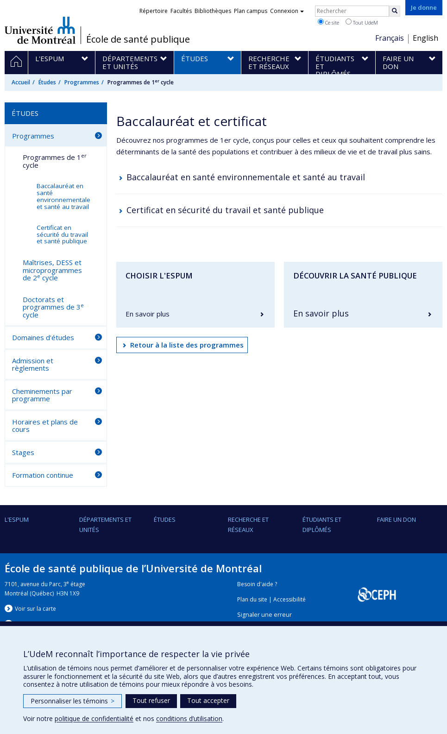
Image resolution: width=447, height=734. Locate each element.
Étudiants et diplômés (321, 524)
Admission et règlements (32, 364)
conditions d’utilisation (189, 718)
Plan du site (252, 599)
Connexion (287, 11)
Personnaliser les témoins (72, 700)
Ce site (328, 22)
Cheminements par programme (42, 395)
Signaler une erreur (264, 615)
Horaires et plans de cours (45, 425)
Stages (23, 452)
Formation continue (42, 475)
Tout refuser (151, 700)
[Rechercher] (394, 11)
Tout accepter (208, 700)
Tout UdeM (362, 22)
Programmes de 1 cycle (55, 161)
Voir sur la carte (35, 609)
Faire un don (396, 519)
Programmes (81, 82)
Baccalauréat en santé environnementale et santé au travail (245, 177)
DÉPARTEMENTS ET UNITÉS (105, 524)
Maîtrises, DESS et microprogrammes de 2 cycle (52, 270)
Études (47, 82)
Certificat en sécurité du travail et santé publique (225, 209)
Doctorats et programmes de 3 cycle (53, 307)
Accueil (21, 82)
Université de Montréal (40, 30)
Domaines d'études (43, 337)
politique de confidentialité (94, 718)
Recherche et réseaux (248, 524)
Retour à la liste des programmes (187, 344)
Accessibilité (289, 599)
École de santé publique (138, 39)
